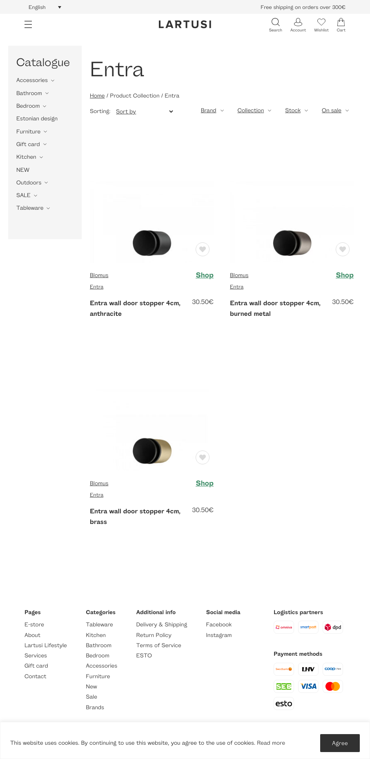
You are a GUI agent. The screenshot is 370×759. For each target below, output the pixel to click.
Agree (340, 742)
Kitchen (26, 156)
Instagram (219, 635)
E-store (34, 624)
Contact (35, 676)
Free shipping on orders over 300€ (303, 7)
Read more (271, 742)
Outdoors (28, 182)
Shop (205, 275)
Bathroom (29, 93)
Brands (95, 707)
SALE (23, 195)
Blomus (99, 275)
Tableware (29, 207)
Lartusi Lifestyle (46, 645)
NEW (22, 169)
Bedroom (28, 105)
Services (36, 655)
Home (97, 95)
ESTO (144, 655)
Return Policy (154, 635)
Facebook (219, 624)
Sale (91, 696)
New (91, 686)
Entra (96, 286)
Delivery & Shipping (161, 624)
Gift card (28, 144)
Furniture (28, 131)
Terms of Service (158, 645)
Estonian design (37, 118)
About (32, 635)
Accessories (32, 80)
